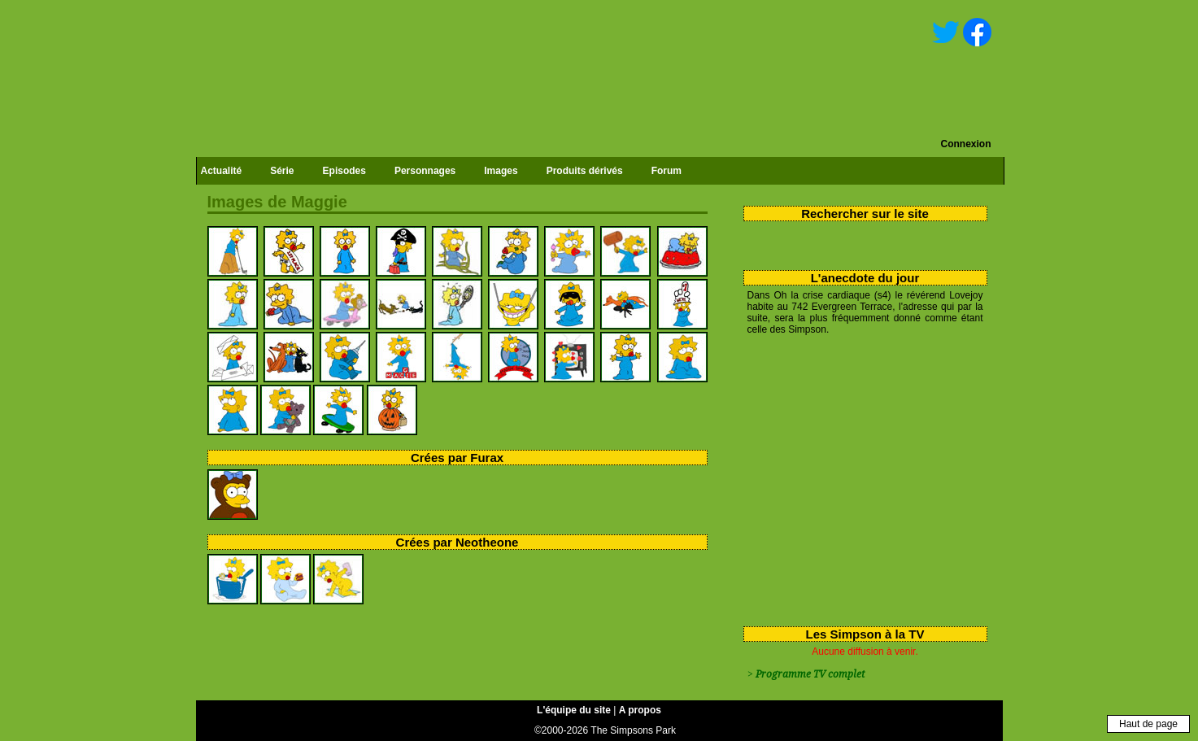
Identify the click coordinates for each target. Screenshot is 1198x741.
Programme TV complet (810, 674)
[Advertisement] (859, 477)
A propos (640, 710)
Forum (666, 171)
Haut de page (1148, 724)
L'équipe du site (574, 710)
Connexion (966, 144)
